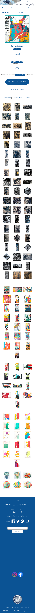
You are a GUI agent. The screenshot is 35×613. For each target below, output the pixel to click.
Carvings (7, 98)
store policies (25, 607)
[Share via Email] (27, 521)
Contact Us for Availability (17, 82)
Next (21, 90)
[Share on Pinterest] (22, 521)
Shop (23, 8)
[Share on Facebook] (13, 521)
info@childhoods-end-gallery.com (17, 516)
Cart (13, 12)
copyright (8, 607)
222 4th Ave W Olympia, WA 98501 (16, 504)
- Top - (17, 500)
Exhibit (14, 8)
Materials (5, 12)
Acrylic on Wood (17, 62)
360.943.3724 (17, 506)
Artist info (17, 49)
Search (20, 12)
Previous (14, 90)
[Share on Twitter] (18, 521)
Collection (21, 98)
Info (29, 8)
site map (16, 607)
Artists (5, 8)
